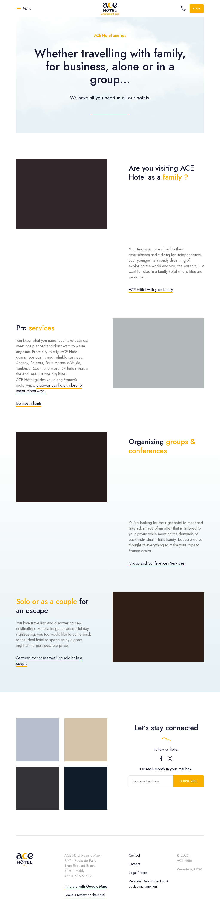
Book (196, 9)
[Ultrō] (198, 869)
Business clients (28, 403)
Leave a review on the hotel (84, 895)
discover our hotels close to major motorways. (49, 388)
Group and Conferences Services (156, 563)
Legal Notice (138, 872)
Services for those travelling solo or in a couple (49, 660)
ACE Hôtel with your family (151, 289)
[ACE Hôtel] (110, 8)
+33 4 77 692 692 (78, 876)
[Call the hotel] (183, 8)
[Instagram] (170, 760)
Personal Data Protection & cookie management (149, 884)
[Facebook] (161, 760)
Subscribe (188, 781)
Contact (134, 855)
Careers (134, 864)
